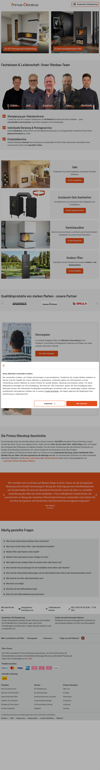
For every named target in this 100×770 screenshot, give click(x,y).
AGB (12, 757)
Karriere (4, 757)
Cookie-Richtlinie (52, 391)
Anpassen (49, 403)
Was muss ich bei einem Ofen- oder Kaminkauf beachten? (30, 585)
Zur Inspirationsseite (47, 439)
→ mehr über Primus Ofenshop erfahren (18, 499)
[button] (2, 342)
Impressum (20, 757)
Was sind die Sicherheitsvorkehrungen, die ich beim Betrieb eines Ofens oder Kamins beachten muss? (48, 612)
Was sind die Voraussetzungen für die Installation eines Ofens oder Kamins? (38, 606)
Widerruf (59, 757)
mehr (30, 697)
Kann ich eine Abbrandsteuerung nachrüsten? (25, 633)
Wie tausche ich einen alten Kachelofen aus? (24, 617)
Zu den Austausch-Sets (74, 228)
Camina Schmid (50, 497)
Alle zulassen (81, 403)
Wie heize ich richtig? (15, 622)
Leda (32, 497)
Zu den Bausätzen (74, 267)
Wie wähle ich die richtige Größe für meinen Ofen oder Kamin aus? (34, 601)
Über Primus (7, 687)
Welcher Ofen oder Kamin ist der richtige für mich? (27, 596)
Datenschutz (33, 757)
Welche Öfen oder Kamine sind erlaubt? (22, 590)
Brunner (26, 497)
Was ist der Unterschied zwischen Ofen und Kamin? (27, 580)
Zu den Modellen (74, 306)
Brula (37, 497)
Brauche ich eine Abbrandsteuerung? (21, 628)
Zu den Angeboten (74, 190)
